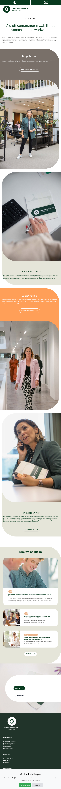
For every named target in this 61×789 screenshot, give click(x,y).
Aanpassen (37, 785)
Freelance (6, 762)
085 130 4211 (19, 696)
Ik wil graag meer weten (29, 310)
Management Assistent (9, 741)
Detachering (6, 760)
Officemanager (7, 746)
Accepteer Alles (25, 785)
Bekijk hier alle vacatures (30, 69)
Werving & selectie (8, 759)
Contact (19, 688)
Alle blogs (30, 654)
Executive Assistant (8, 748)
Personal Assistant (8, 745)
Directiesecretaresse (8, 743)
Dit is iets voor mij (31, 529)
